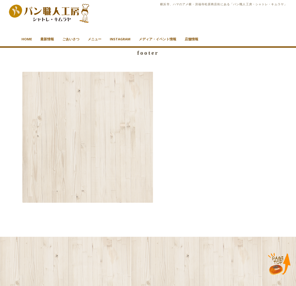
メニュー (94, 39)
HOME (26, 39)
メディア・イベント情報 (157, 39)
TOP (279, 264)
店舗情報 (191, 39)
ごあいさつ (70, 39)
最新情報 (47, 39)
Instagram (120, 39)
